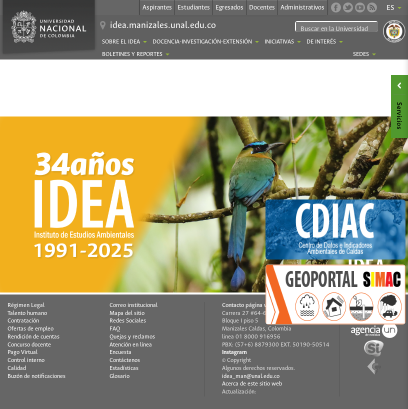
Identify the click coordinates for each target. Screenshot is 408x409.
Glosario (120, 377)
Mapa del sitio (127, 313)
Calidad (17, 369)
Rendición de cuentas (34, 337)
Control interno (26, 361)
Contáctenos (125, 361)
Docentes (262, 8)
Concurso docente (29, 345)
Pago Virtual (23, 353)
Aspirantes (157, 8)
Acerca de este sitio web (252, 384)
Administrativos (302, 8)
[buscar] (338, 29)
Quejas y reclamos (132, 337)
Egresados (230, 8)
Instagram (234, 353)
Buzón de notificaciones (37, 377)
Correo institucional (134, 305)
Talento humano (27, 313)
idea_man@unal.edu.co (251, 377)
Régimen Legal (26, 305)
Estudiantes (194, 8)
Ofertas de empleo (31, 329)
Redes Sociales (128, 321)
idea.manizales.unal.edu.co (163, 25)
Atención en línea (131, 345)
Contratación (23, 321)
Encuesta (121, 353)
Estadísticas (124, 369)
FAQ (115, 329)
